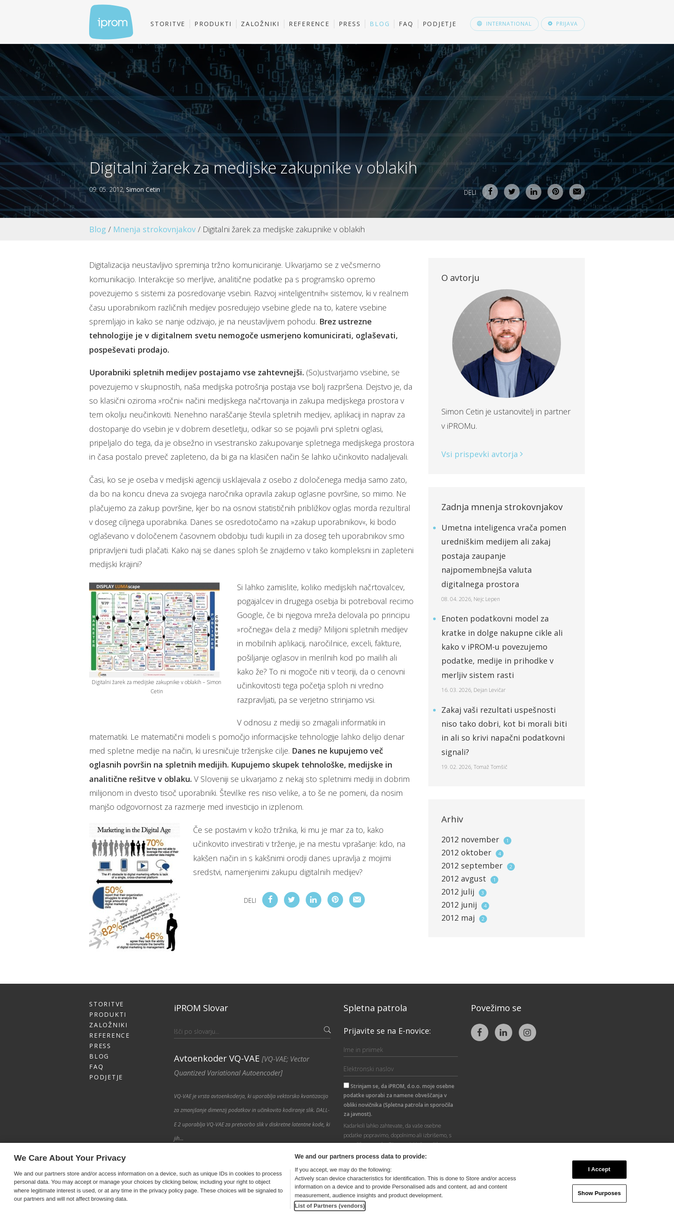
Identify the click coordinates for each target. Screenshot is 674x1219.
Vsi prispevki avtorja (482, 454)
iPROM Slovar (201, 1008)
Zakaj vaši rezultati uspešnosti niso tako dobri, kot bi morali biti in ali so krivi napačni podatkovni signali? (504, 738)
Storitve (167, 24)
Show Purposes (599, 1193)
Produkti (213, 24)
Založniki (260, 24)
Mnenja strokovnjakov (154, 229)
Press (350, 24)
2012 (476, 839)
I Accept (599, 1169)
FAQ (406, 24)
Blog (380, 24)
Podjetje (440, 24)
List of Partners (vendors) (330, 1205)
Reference (309, 24)
